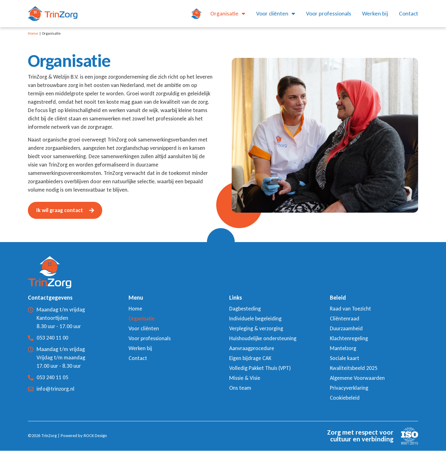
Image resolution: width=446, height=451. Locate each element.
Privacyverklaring (349, 388)
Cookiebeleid (345, 398)
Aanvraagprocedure (251, 348)
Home (33, 33)
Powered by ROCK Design (84, 436)
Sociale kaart (344, 358)
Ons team (240, 388)
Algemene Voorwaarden (357, 378)
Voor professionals (328, 13)
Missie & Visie (244, 378)
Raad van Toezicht (350, 309)
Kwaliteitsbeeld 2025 (353, 368)
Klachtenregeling (349, 339)
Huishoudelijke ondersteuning (262, 339)
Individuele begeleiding (255, 319)
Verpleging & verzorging (256, 329)
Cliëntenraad (344, 319)
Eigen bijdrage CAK (250, 358)
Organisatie (227, 13)
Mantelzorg (343, 348)
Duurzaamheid (346, 329)
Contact (408, 13)
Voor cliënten (275, 13)
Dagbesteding (245, 309)
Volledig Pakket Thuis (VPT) (260, 368)
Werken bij (375, 13)
